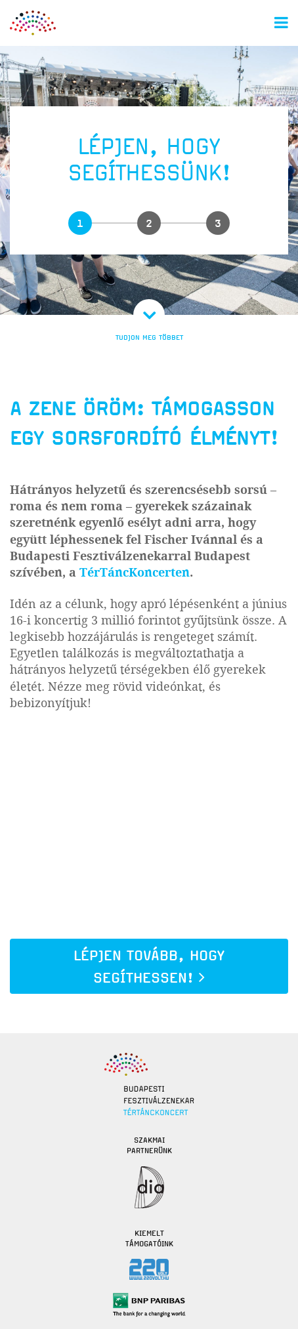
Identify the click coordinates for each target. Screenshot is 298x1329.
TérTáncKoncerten (134, 572)
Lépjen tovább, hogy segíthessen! (149, 966)
